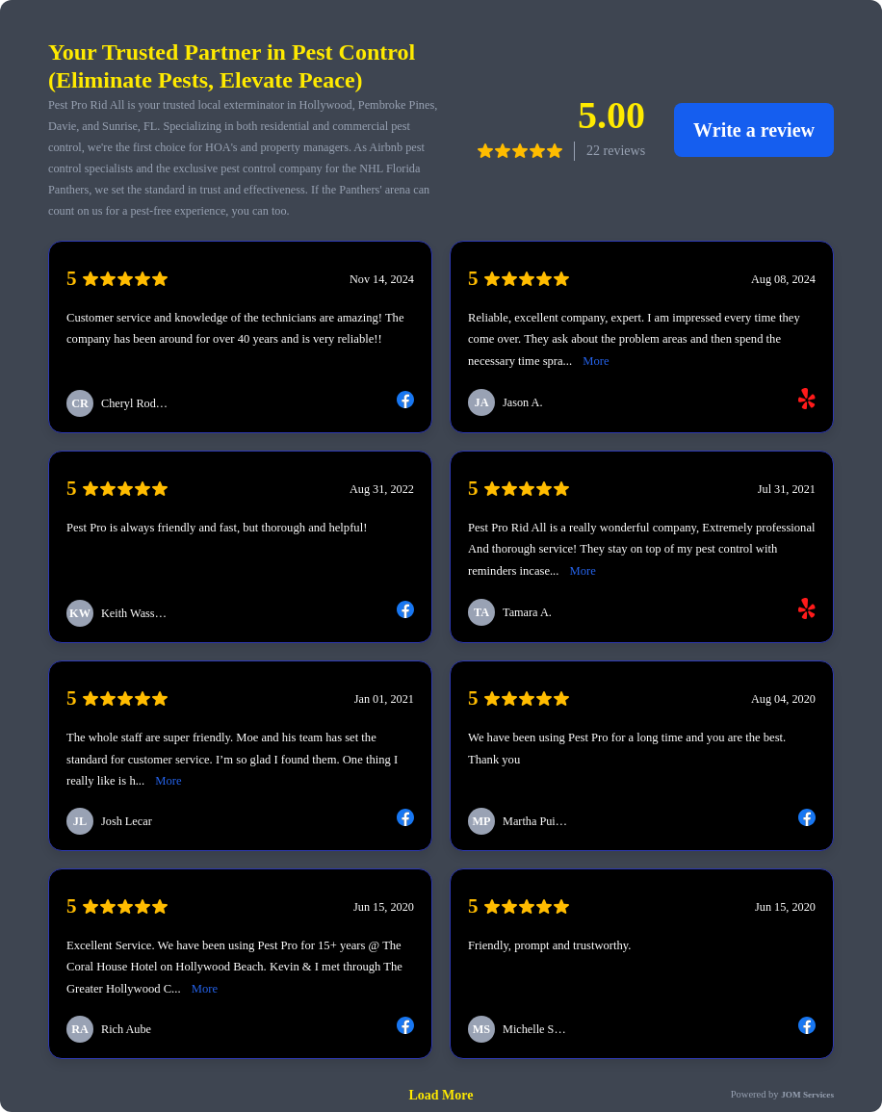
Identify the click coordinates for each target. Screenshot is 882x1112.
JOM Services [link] (807, 1094)
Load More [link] (441, 1095)
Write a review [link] (754, 130)
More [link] (596, 361)
